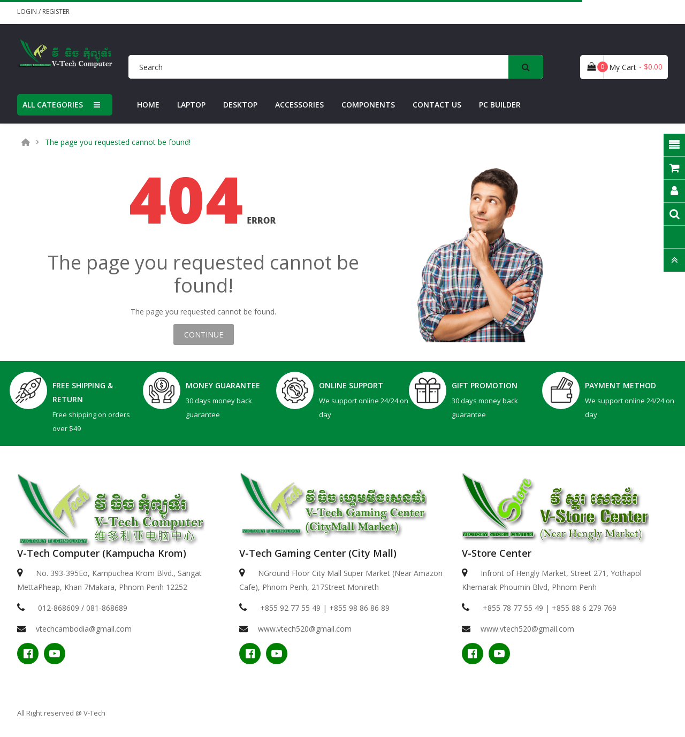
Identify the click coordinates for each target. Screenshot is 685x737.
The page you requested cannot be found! (118, 142)
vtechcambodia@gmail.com (84, 629)
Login (28, 11)
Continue (203, 334)
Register (56, 11)
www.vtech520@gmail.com (305, 629)
